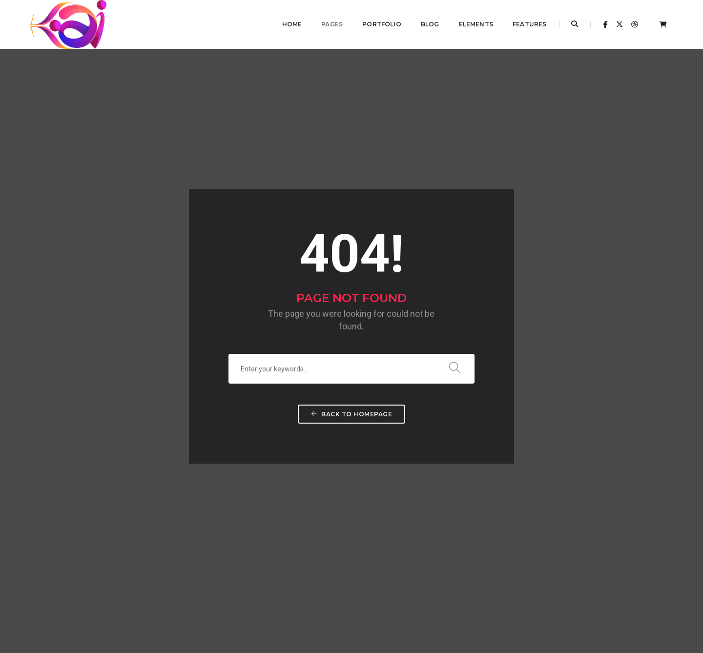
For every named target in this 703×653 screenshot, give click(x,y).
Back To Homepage (351, 288)
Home (285, 24)
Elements (469, 24)
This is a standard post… (285, 472)
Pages (325, 24)
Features (523, 24)
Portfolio (375, 24)
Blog (423, 24)
